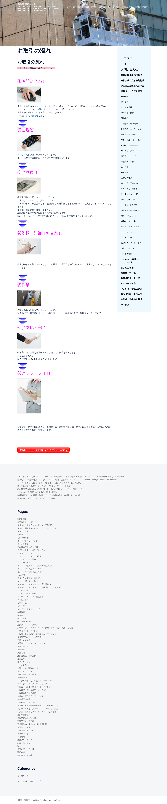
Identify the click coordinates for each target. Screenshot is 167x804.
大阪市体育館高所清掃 (26, 693)
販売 (19, 746)
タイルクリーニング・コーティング (32, 684)
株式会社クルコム (26, 3)
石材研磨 (124, 172)
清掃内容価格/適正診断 (132, 75)
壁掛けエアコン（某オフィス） (30, 625)
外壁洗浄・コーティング (131, 129)
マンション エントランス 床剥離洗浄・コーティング (40, 584)
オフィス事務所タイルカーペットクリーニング (36, 528)
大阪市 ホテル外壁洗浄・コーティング (34, 687)
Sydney (59, 800)
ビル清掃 (124, 102)
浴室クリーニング (128, 248)
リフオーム (22, 603)
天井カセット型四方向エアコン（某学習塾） (36, 525)
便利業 (20, 615)
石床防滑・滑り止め (129, 183)
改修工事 (21, 659)
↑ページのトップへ (25, 781)
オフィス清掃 (126, 107)
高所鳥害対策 (23, 715)
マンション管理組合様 (131, 288)
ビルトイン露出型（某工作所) (29, 569)
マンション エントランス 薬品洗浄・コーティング (39, 587)
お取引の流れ (91, 7)
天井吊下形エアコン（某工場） (30, 637)
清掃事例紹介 (78, 7)
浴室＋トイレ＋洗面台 (130, 210)
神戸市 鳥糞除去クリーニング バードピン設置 (37, 709)
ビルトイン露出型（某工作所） (30, 572)
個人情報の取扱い (141, 7)
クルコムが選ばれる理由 (132, 86)
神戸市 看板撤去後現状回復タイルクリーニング (37, 705)
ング (139, 151)
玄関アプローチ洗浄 (129, 145)
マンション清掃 (127, 113)
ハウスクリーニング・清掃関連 (30, 556)
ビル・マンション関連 (26, 559)
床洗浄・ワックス (128, 162)
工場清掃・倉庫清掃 (129, 124)
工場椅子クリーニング (26, 702)
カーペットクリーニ (129, 151)
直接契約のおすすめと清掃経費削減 (42, 492)
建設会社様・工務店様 (131, 294)
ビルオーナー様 (128, 283)
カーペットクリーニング (27, 483)
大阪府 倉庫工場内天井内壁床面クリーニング (36, 634)
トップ (67, 7)
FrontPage (21, 519)
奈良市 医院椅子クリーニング (30, 696)
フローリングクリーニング (50, 483)
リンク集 (125, 304)
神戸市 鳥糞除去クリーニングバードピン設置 (36, 712)
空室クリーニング (128, 199)
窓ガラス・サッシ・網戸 (131, 243)
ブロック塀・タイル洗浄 (131, 140)
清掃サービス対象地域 (131, 91)
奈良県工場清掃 (23, 699)
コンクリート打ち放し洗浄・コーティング (36, 681)
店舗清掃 (124, 118)
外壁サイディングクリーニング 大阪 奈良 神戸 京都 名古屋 (45, 628)
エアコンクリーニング (130, 227)
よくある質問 (127, 7)
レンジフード (126, 232)
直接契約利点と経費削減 (132, 80)
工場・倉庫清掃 (23, 640)
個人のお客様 (127, 267)
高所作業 (124, 167)
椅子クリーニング (128, 156)
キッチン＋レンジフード (131, 205)
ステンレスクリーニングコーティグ (32, 550)
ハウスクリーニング (129, 189)
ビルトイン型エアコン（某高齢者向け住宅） (36, 566)
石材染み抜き (126, 178)
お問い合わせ (104, 7)
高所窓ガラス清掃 (128, 134)
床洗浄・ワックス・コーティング (46, 480)
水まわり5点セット (129, 216)
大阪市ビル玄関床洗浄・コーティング (33, 690)
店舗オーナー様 (128, 273)
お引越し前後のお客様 (131, 299)
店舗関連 (21, 653)
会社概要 (115, 7)
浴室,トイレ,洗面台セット (28, 668)
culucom (103, 477)
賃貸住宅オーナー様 (130, 278)
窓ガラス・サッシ (24, 743)
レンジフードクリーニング (28, 609)
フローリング (126, 237)
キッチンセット (23, 544)
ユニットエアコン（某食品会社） (31, 597)
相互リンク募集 (23, 727)
